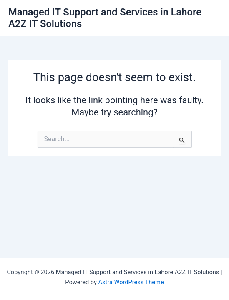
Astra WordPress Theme (131, 282)
